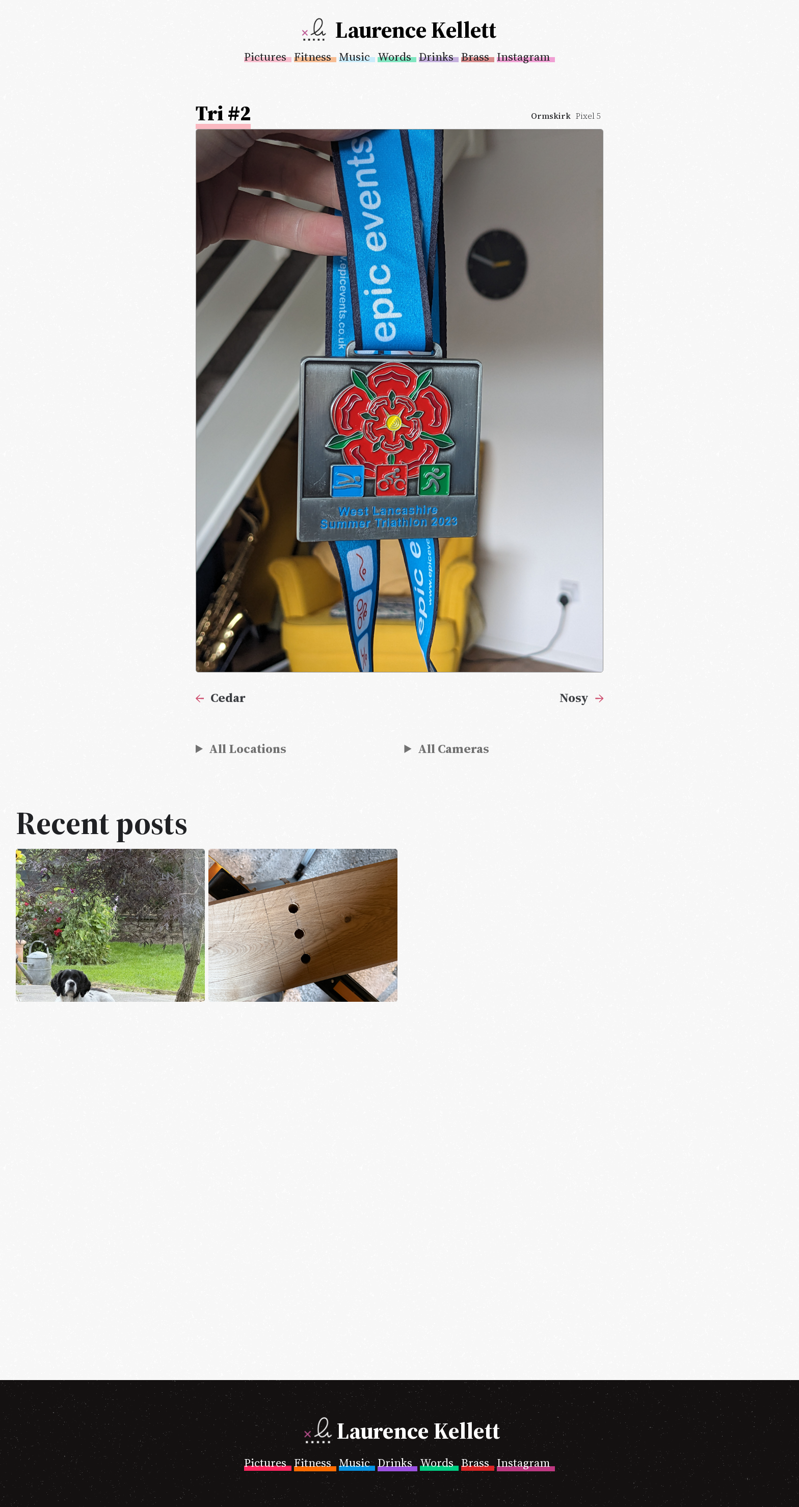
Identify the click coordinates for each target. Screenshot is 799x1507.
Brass (475, 56)
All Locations (247, 748)
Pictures (265, 56)
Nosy (574, 697)
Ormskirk (551, 115)
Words (394, 56)
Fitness (312, 56)
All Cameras (453, 748)
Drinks (436, 56)
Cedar (228, 697)
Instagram (523, 56)
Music (354, 56)
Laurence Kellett (415, 29)
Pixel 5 (588, 115)
